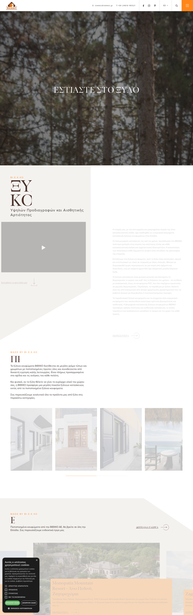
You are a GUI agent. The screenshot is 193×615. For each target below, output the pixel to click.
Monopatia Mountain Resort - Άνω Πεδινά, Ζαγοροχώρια (119, 581)
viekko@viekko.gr (102, 5)
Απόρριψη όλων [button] (29, 603)
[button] (21, 608)
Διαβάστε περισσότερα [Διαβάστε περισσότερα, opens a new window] (24, 581)
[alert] (20, 585)
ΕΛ (164, 5)
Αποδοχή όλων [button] (12, 603)
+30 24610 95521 (125, 5)
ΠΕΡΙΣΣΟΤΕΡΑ (121, 336)
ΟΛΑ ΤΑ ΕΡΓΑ (147, 527)
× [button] (37, 560)
